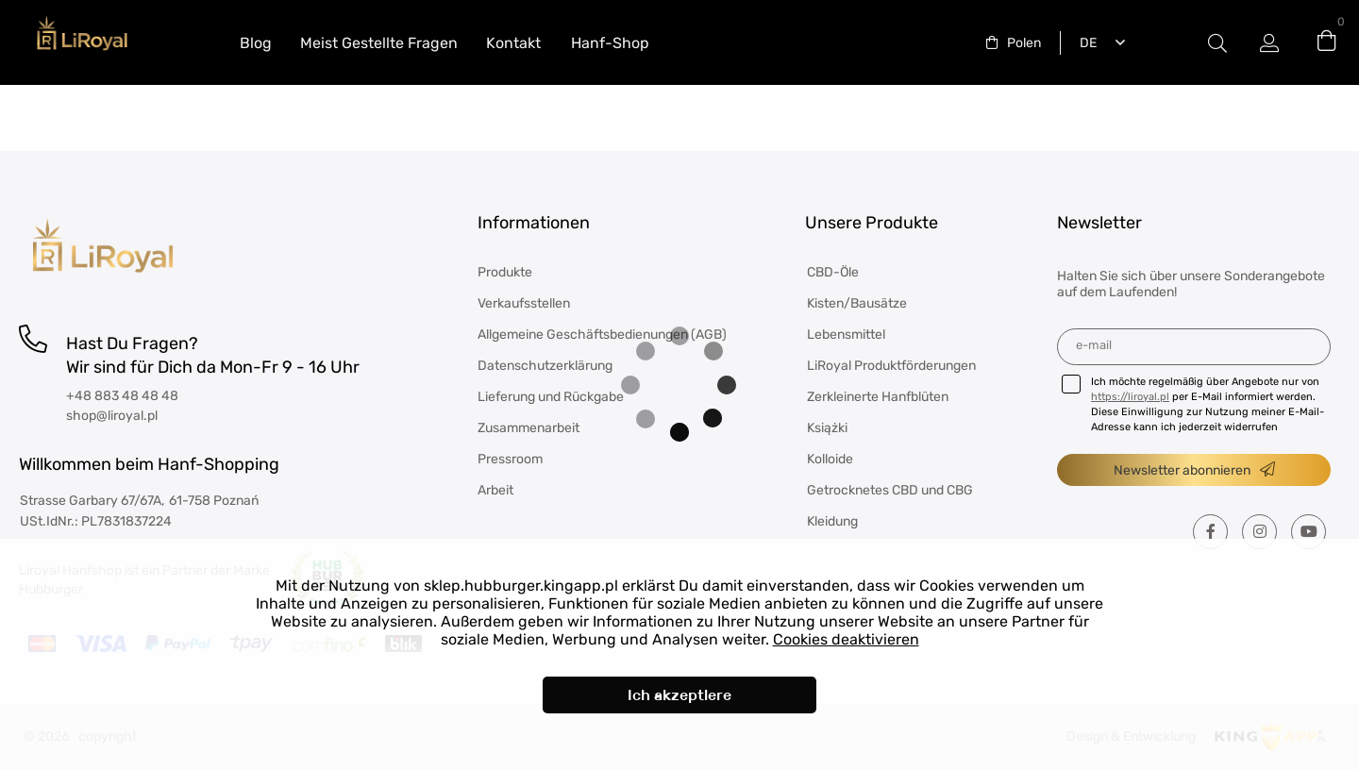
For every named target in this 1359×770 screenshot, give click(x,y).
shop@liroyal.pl (112, 416)
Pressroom (510, 459)
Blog (256, 43)
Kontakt (513, 43)
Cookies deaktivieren (846, 639)
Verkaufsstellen (524, 303)
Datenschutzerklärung (545, 366)
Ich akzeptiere (679, 695)
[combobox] (1013, 43)
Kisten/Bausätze (857, 303)
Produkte (505, 272)
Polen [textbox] (1024, 43)
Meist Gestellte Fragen (379, 43)
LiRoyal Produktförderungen (891, 366)
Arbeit (495, 490)
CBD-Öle (833, 272)
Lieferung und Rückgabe (551, 397)
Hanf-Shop (610, 43)
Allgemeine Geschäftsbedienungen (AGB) (602, 334)
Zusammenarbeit (528, 428)
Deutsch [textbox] (1084, 43)
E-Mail (1094, 345)
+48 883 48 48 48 (122, 396)
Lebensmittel (846, 334)
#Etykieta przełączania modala (1217, 43)
